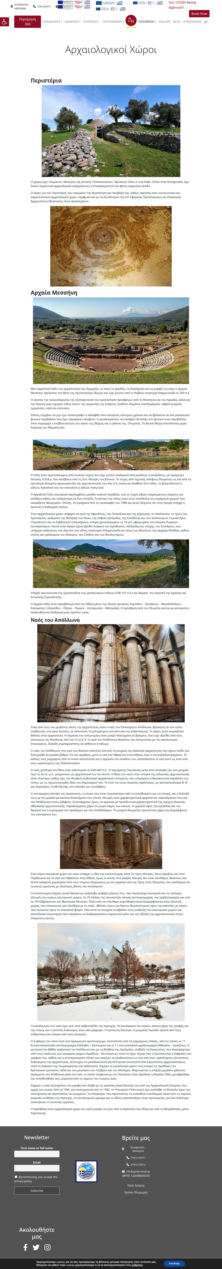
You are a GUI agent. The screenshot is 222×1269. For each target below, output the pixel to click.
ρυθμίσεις (137, 1265)
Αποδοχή (174, 1263)
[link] (4, 21)
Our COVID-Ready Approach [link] (182, 5)
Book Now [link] (199, 13)
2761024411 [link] (44, 6)
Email (37, 1162)
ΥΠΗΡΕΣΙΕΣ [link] (90, 22)
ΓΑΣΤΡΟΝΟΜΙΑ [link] (112, 22)
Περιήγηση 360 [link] (27, 21)
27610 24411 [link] (138, 1157)
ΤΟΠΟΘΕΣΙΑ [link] (146, 22)
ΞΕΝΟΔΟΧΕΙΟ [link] (51, 22)
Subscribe (37, 1191)
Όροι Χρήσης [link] (135, 1185)
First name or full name (37, 1148)
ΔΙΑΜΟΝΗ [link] (71, 22)
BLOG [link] (177, 22)
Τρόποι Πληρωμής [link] (136, 1192)
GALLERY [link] (164, 22)
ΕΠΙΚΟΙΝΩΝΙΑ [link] (192, 22)
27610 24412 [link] (138, 1164)
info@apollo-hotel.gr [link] (138, 1171)
